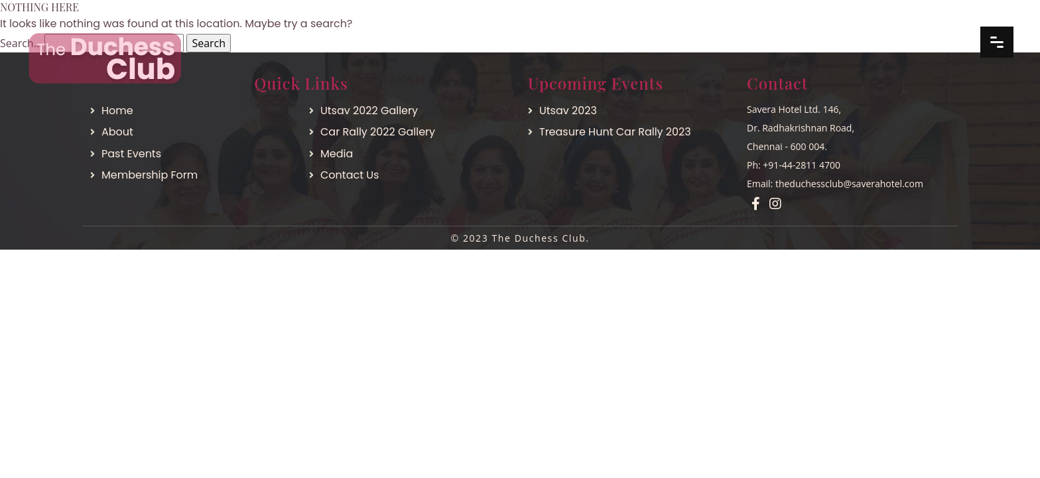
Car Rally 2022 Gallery (377, 131)
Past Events (131, 153)
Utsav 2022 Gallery (369, 110)
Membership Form (149, 175)
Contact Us (349, 175)
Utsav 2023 (568, 110)
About (117, 131)
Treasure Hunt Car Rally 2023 (615, 131)
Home (117, 110)
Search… (21, 43)
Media (336, 153)
